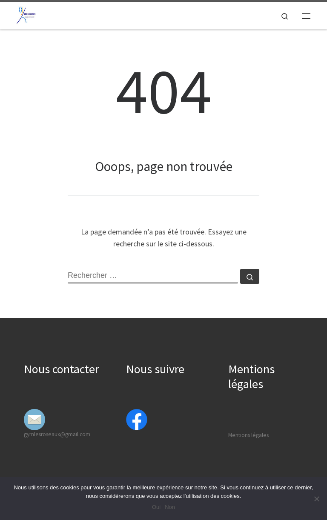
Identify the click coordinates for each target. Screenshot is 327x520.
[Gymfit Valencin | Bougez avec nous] (26, 14)
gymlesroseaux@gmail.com (57, 434)
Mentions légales (248, 435)
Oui (156, 507)
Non (170, 507)
